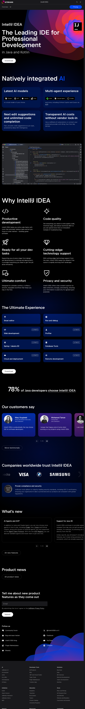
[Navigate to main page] (7, 2)
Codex (28, 527)
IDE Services (60, 679)
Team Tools (32, 682)
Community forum (11, 635)
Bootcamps (32, 700)
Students (32, 695)
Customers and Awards (63, 705)
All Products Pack (61, 698)
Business (59, 674)
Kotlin (3, 695)
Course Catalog (33, 705)
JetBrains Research (7, 700)
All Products (32, 674)
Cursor (37, 527)
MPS (3, 705)
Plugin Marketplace (11, 650)
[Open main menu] (80, 2)
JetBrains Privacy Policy (36, 613)
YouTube (50, 645)
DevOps (59, 687)
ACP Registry (38, 531)
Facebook (50, 640)
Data (58, 677)
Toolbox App (33, 687)
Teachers (32, 698)
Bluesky (7, 655)
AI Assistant (5, 677)
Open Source (5, 698)
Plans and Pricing (61, 695)
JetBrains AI (5, 674)
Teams (31, 702)
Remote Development (63, 682)
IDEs (30, 677)
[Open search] (77, 2)
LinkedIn (49, 650)
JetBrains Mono (6, 702)
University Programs (34, 707)
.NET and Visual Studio (35, 679)
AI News (4, 687)
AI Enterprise (5, 684)
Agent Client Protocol (16, 531)
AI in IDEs (4, 682)
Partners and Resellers (63, 702)
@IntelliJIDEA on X (53, 635)
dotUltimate (60, 700)
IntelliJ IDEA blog (11, 645)
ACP (46, 104)
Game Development (62, 684)
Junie (3, 679)
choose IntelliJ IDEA (62, 390)
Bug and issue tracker (12, 640)
